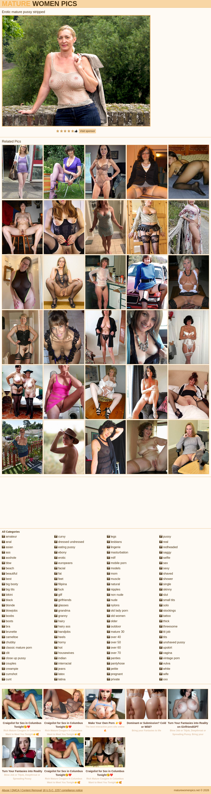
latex (59, 674)
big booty (10, 584)
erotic (60, 557)
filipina (60, 584)
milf (111, 557)
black (7, 600)
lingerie (114, 547)
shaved (166, 573)
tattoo (165, 615)
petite (112, 668)
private (113, 679)
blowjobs (10, 610)
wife (164, 674)
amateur (9, 536)
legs (111, 536)
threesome (168, 626)
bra (6, 626)
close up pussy (14, 658)
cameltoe (10, 637)
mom (112, 573)
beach (8, 568)
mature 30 (115, 631)
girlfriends (62, 600)
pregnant (115, 674)
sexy (164, 568)
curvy (59, 536)
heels (59, 637)
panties (114, 658)
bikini (7, 594)
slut (163, 594)
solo (164, 605)
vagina (165, 652)
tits (163, 637)
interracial (62, 663)
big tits (8, 589)
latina (59, 679)
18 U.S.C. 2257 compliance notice (63, 790)
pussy (165, 536)
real (163, 541)
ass (6, 552)
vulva (164, 663)
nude (112, 600)
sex (163, 563)
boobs (8, 615)
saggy (165, 552)
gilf (58, 594)
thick (164, 621)
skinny (165, 589)
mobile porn (117, 563)
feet (58, 578)
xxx (163, 679)
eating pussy (64, 547)
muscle (113, 578)
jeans (59, 668)
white (164, 668)
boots (7, 621)
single (165, 584)
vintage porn (169, 658)
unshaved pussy (172, 642)
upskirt (165, 647)
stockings (167, 610)
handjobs (62, 631)
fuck (59, 589)
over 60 (114, 647)
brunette (9, 631)
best (7, 578)
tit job (165, 631)
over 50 (114, 642)
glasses (61, 605)
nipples (113, 589)
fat (58, 573)
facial (59, 568)
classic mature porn (17, 647)
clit (5, 652)
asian (7, 547)
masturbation (117, 552)
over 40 (114, 637)
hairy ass (62, 626)
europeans (63, 563)
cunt (7, 679)
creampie (10, 668)
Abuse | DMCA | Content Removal (22, 790)
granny (60, 615)
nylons (113, 605)
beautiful (9, 573)
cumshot (9, 674)
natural (113, 584)
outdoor (114, 626)
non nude (115, 594)
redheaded (168, 547)
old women (116, 615)
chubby (9, 642)
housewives (64, 652)
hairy (59, 621)
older (112, 621)
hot (58, 647)
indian (60, 658)
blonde (8, 605)
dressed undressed (69, 541)
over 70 (114, 652)
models (114, 568)
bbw (6, 563)
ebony (60, 552)
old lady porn (117, 610)
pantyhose (116, 663)
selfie (164, 557)
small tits (167, 600)
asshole (9, 557)
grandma (62, 610)
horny (60, 642)
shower (166, 578)
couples (9, 663)
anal (7, 541)
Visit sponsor (87, 131)
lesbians (114, 541)
